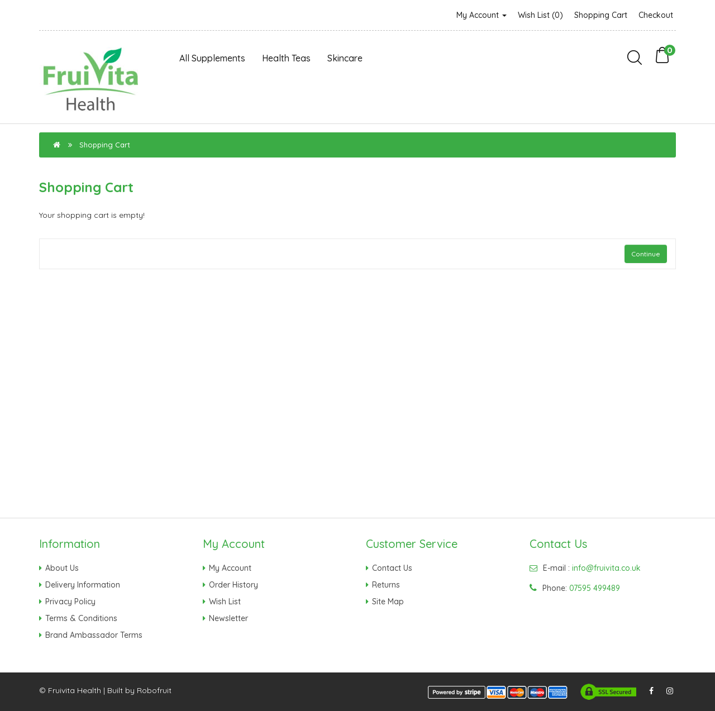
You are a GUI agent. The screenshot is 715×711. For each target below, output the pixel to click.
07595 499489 (594, 588)
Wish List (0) (540, 15)
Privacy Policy (70, 602)
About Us (62, 568)
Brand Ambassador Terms (93, 635)
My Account (481, 15)
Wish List (225, 602)
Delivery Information (82, 585)
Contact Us (392, 568)
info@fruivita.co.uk (606, 568)
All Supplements (212, 58)
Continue (645, 254)
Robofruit (154, 690)
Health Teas (286, 58)
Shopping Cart (600, 15)
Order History (233, 585)
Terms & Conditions (81, 618)
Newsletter (228, 618)
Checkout (655, 15)
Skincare (345, 58)
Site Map (388, 602)
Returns (386, 585)
